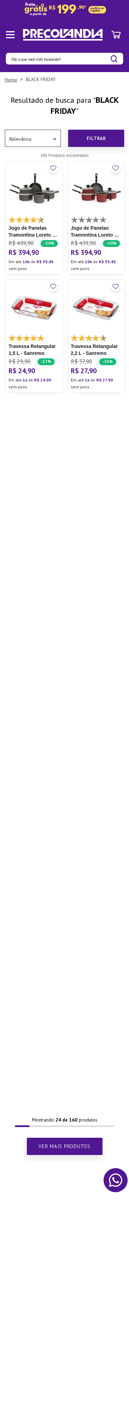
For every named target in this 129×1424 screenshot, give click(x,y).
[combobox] (64, 58)
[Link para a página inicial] (11, 79)
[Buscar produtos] (114, 58)
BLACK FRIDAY (40, 79)
